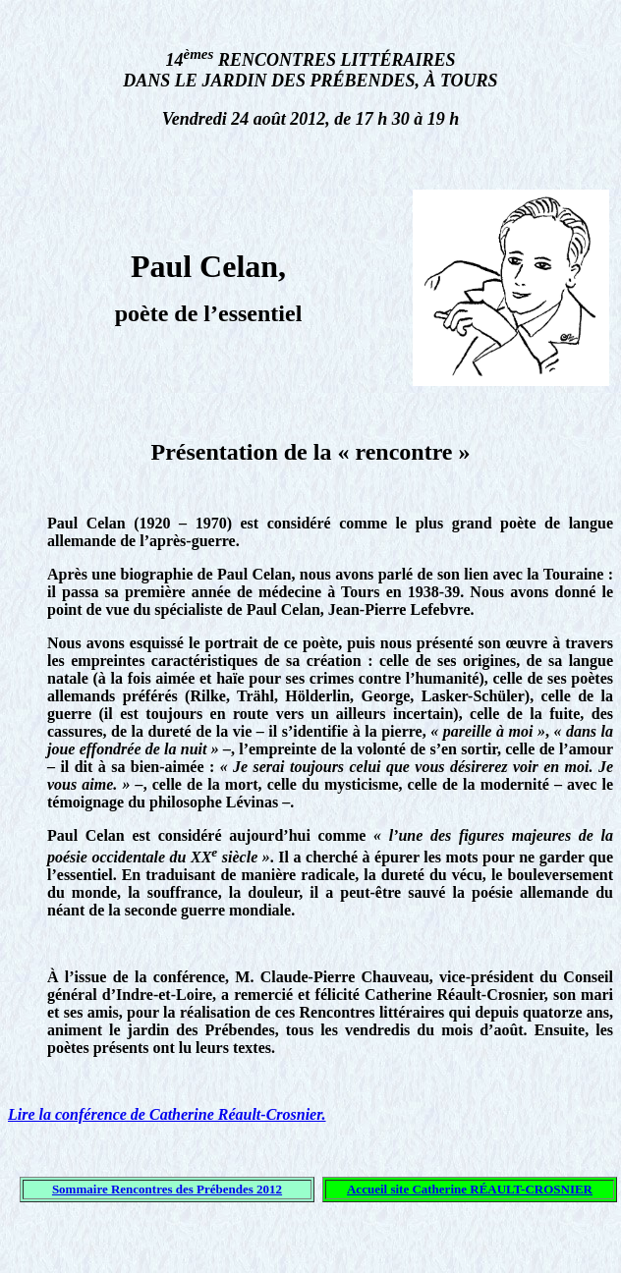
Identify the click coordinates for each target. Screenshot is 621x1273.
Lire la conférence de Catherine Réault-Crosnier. (167, 1114)
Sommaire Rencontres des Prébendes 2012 (167, 1189)
